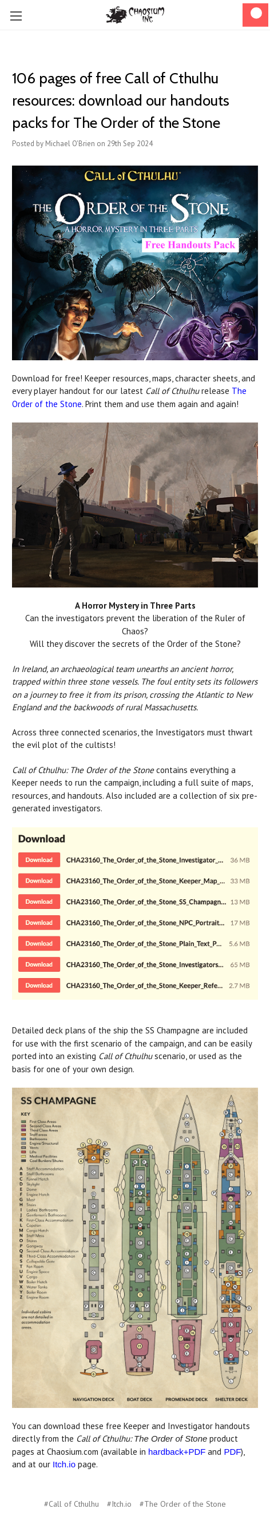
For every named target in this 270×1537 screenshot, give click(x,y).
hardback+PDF (176, 1451)
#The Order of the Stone (183, 1504)
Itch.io (64, 1464)
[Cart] (255, 15)
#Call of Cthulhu (71, 1504)
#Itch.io (119, 1504)
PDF (232, 1451)
